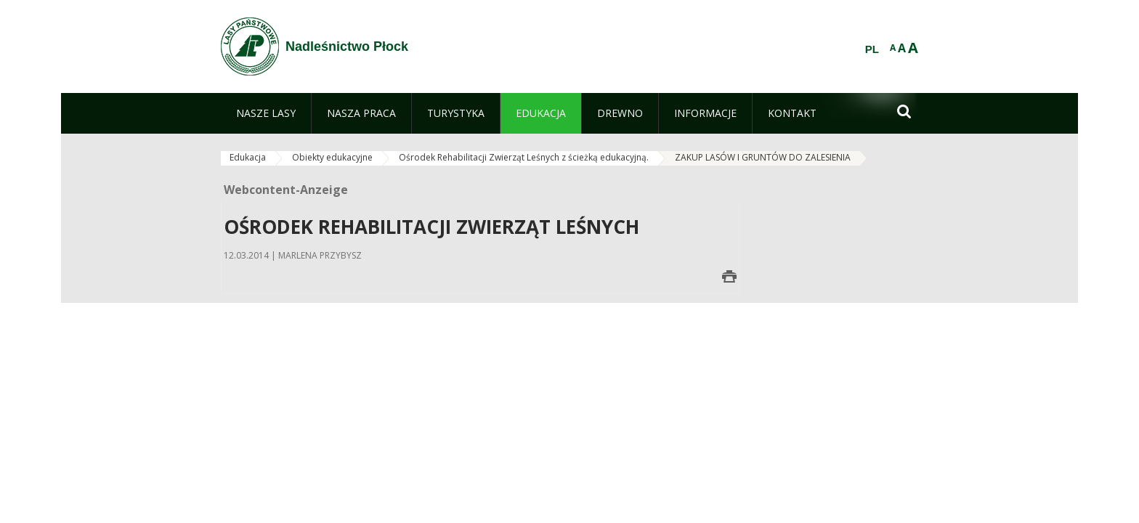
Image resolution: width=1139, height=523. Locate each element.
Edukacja (248, 157)
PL (872, 49)
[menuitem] (266, 113)
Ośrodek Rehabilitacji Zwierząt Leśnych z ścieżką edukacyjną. (524, 157)
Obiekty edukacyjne (332, 157)
